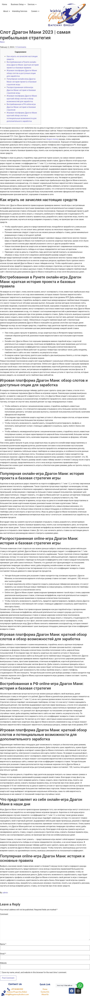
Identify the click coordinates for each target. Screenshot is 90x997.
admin (5, 892)
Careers (34, 11)
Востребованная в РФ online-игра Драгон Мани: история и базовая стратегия (21, 107)
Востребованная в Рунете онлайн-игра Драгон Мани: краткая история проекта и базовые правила (23, 65)
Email (3, 954)
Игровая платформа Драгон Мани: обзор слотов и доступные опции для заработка (22, 73)
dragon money (52, 139)
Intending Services (19, 11)
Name (3, 944)
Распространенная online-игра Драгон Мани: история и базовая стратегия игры (21, 90)
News (2, 42)
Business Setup (17, 4)
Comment (4, 914)
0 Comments (21, 47)
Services (31, 4)
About (6, 11)
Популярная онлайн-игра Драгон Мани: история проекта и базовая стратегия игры (21, 82)
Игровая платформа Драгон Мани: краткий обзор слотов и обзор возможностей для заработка (22, 99)
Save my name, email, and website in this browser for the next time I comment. (34, 972)
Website (3, 963)
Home (4, 4)
